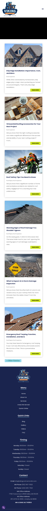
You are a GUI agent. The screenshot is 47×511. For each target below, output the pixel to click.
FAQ (23, 432)
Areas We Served (23, 404)
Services (23, 401)
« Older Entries (13, 361)
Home (23, 393)
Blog (23, 421)
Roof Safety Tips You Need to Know (21, 177)
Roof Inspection (10, 76)
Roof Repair (9, 180)
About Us (23, 397)
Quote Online (23, 408)
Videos (23, 429)
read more (35, 90)
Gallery (23, 425)
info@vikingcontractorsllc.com (25, 481)
